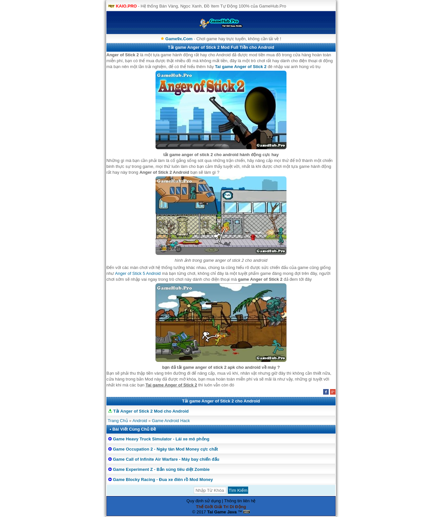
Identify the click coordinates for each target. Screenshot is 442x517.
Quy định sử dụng (204, 500)
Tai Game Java (222, 511)
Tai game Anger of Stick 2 (241, 66)
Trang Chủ (118, 420)
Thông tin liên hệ (240, 500)
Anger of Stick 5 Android (137, 273)
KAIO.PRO (126, 6)
